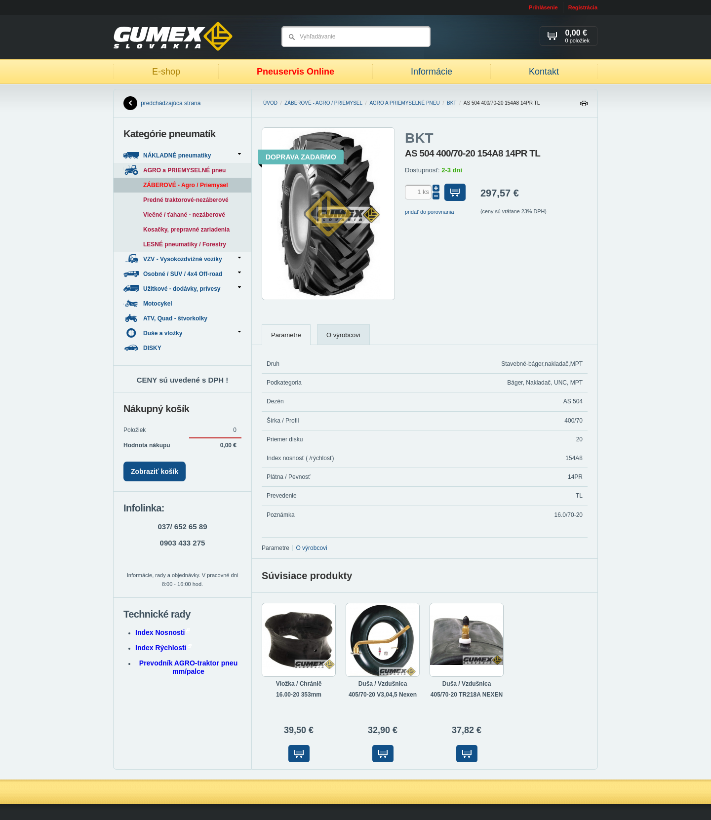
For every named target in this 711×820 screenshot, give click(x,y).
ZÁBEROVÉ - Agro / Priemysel (323, 103)
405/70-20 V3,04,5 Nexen (383, 694)
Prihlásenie (543, 7)
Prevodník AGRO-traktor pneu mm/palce (188, 667)
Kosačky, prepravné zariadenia (186, 229)
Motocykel (148, 303)
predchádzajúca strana (161, 103)
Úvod (270, 103)
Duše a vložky (182, 333)
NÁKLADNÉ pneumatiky (182, 155)
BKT (451, 103)
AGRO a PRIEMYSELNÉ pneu (404, 103)
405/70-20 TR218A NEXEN (467, 694)
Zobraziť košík (154, 471)
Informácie (431, 72)
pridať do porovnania (429, 212)
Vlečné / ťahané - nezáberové (184, 214)
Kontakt (544, 72)
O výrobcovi (343, 335)
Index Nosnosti (162, 632)
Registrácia (582, 7)
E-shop (166, 72)
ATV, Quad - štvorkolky (166, 318)
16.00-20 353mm (298, 694)
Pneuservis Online (295, 72)
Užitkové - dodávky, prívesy (182, 288)
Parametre (286, 335)
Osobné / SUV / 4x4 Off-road (182, 273)
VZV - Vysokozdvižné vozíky (182, 259)
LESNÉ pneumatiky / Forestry (184, 244)
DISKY (143, 347)
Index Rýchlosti (163, 648)
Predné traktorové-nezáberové (186, 199)
